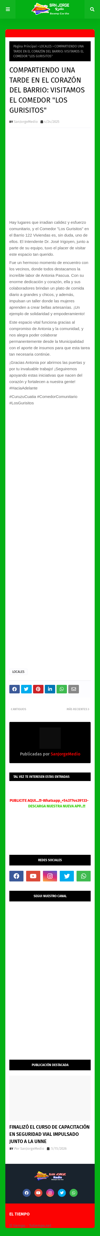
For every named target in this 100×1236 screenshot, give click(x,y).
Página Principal (25, 46)
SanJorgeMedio (26, 122)
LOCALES (45, 46)
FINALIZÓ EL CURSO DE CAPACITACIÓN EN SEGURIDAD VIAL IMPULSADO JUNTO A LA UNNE (49, 1134)
